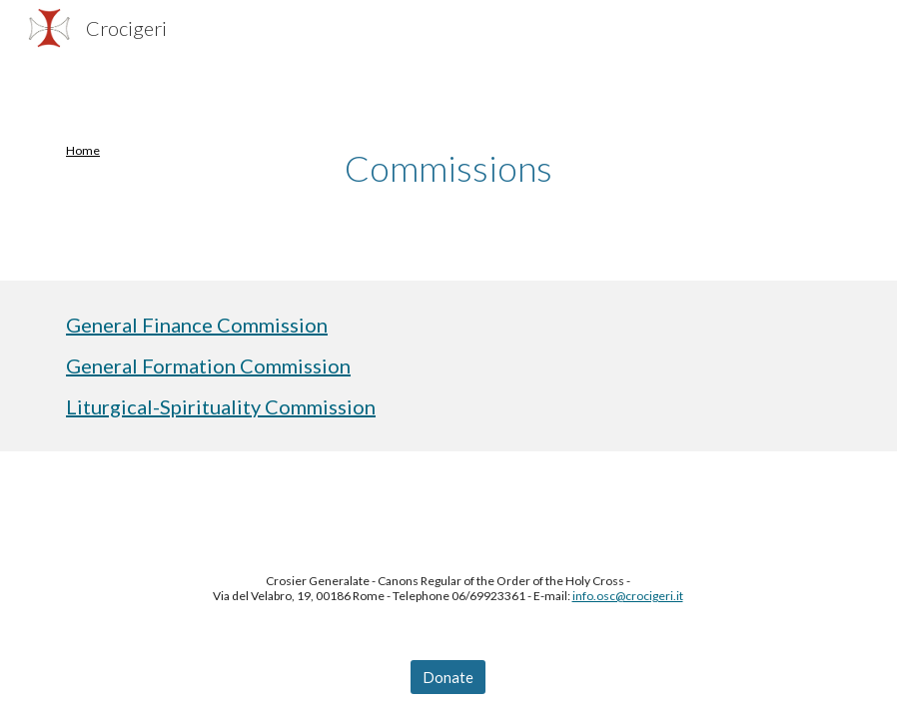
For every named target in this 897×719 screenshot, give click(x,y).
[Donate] (448, 677)
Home (83, 150)
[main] (115, 151)
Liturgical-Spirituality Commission (221, 406)
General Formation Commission (208, 365)
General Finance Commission (197, 325)
